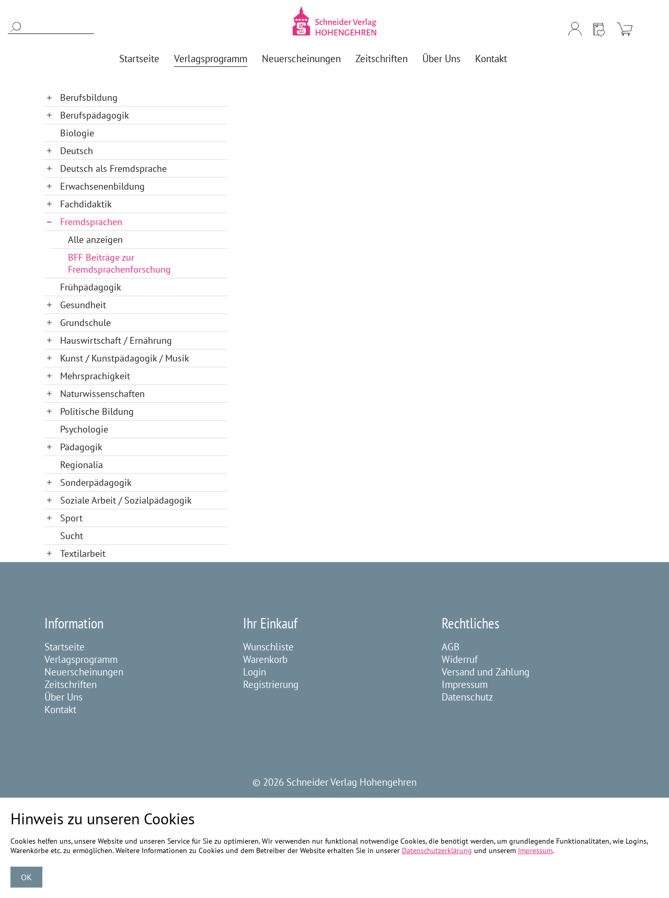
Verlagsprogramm (81, 659)
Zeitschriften (70, 684)
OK (26, 877)
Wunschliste (268, 646)
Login (254, 672)
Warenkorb (265, 659)
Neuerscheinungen (83, 672)
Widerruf (460, 659)
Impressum (465, 684)
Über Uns (63, 697)
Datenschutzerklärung (437, 850)
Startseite (64, 646)
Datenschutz (467, 697)
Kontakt (60, 709)
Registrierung (270, 684)
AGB (450, 646)
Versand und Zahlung (485, 672)
